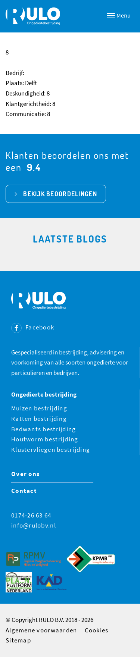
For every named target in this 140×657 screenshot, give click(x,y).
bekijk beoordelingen (60, 194)
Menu (119, 15)
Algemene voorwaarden (41, 630)
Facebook (32, 327)
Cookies (97, 630)
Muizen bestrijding (39, 408)
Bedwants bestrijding (43, 429)
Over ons (25, 474)
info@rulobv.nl (33, 525)
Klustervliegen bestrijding (50, 449)
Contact (24, 491)
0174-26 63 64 (31, 515)
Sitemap (18, 640)
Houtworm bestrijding (44, 439)
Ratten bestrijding (39, 418)
